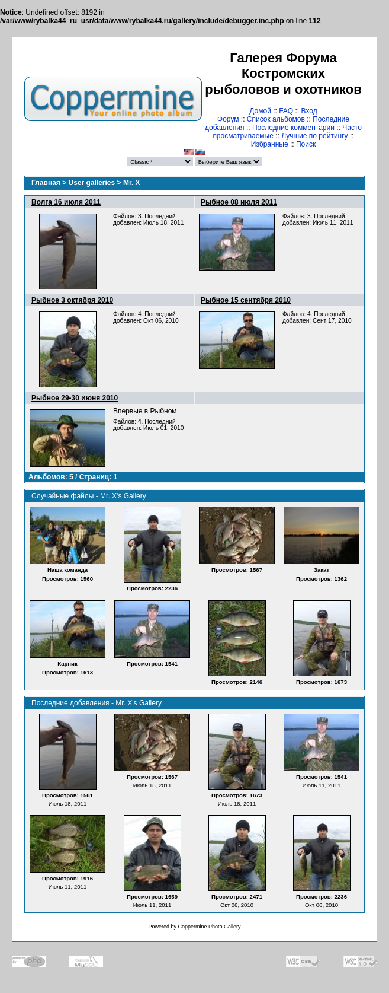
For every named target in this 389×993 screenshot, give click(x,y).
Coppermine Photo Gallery (209, 927)
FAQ (286, 111)
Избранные (269, 144)
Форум (228, 119)
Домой (260, 111)
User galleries (92, 183)
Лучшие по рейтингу (314, 136)
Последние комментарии (293, 127)
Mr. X (131, 183)
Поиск (306, 144)
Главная (45, 183)
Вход (309, 111)
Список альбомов (276, 119)
